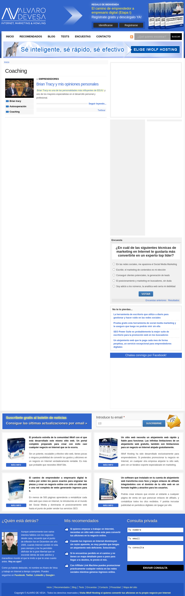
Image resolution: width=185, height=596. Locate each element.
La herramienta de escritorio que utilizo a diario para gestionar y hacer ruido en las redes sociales (141, 316)
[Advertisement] (146, 90)
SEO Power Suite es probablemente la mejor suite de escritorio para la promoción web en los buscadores (141, 333)
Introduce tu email (110, 417)
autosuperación (18, 106)
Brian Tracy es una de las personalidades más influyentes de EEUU (70, 90)
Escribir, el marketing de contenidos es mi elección (141, 270)
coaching (15, 112)
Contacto (103, 36)
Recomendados (31, 36)
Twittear (101, 110)
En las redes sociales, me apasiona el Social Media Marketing (146, 264)
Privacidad (115, 587)
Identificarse (105, 25)
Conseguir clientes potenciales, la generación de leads (143, 275)
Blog (51, 36)
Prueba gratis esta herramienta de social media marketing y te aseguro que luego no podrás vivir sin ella (145, 325)
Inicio (10, 36)
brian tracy (15, 101)
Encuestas (83, 36)
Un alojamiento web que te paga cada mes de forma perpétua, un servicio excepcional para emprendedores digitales (143, 343)
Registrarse (131, 25)
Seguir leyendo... (97, 103)
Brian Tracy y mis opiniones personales (67, 84)
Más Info (16, 465)
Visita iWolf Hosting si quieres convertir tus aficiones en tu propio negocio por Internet (125, 593)
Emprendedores (49, 79)
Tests (65, 36)
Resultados (173, 300)
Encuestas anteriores (156, 300)
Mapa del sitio (130, 587)
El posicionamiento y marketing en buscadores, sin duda (144, 281)
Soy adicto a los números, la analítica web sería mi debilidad (146, 286)
